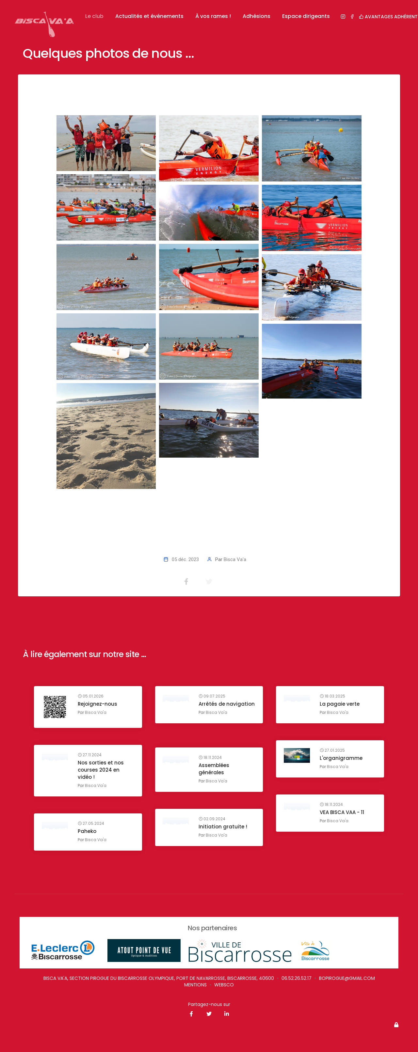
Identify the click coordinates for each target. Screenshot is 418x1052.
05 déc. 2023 (185, 559)
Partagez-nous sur (209, 1004)
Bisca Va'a (235, 559)
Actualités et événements (149, 16)
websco (224, 984)
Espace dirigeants (306, 16)
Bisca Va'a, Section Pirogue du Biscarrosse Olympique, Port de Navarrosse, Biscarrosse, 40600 (158, 978)
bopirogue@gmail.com (347, 978)
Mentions (195, 984)
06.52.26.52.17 (296, 978)
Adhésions (256, 16)
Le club (94, 16)
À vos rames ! (213, 16)
